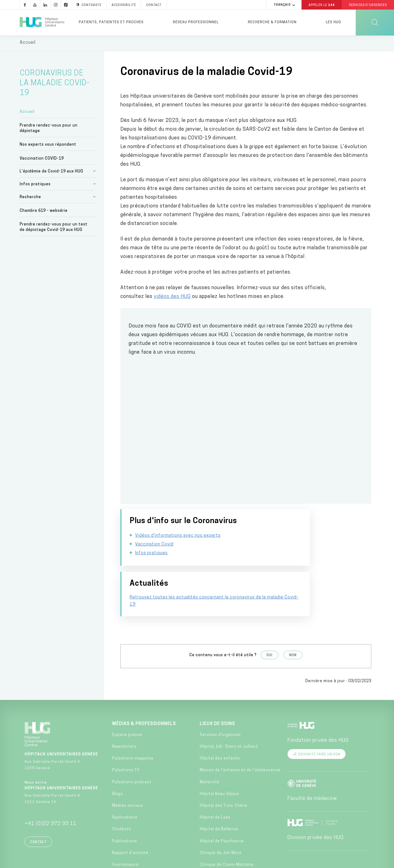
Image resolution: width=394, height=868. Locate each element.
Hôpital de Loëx (215, 778)
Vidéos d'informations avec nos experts (178, 544)
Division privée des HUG (315, 798)
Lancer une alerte (278, 862)
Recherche (30, 198)
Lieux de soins (217, 684)
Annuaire (170, 862)
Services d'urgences (220, 695)
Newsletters (124, 707)
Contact (38, 802)
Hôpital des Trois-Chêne (223, 766)
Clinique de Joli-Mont (221, 813)
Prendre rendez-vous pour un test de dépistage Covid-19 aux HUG (54, 228)
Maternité (209, 743)
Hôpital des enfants (220, 719)
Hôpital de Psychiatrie (222, 802)
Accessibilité (93, 861)
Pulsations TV (126, 731)
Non (293, 615)
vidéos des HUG (172, 297)
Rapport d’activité (130, 813)
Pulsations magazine (132, 719)
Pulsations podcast (131, 743)
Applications (124, 778)
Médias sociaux (127, 766)
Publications (124, 802)
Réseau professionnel (196, 22)
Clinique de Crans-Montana (227, 825)
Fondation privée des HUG (318, 700)
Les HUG (333, 22)
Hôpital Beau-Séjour (219, 754)
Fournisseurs (125, 825)
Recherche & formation (272, 22)
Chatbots (121, 790)
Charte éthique (220, 862)
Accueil (27, 113)
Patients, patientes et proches (111, 22)
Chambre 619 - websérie (44, 212)
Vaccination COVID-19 (42, 160)
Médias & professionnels (144, 684)
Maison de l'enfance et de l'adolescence (240, 731)
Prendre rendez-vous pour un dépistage (48, 129)
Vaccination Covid (154, 553)
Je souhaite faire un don (316, 715)
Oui (269, 615)
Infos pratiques (35, 185)
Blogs (117, 754)
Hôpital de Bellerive (219, 790)
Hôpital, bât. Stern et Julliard (229, 707)
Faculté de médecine (312, 759)
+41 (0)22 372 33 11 (51, 784)
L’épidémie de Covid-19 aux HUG (51, 173)
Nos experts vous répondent (48, 146)
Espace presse (127, 695)
